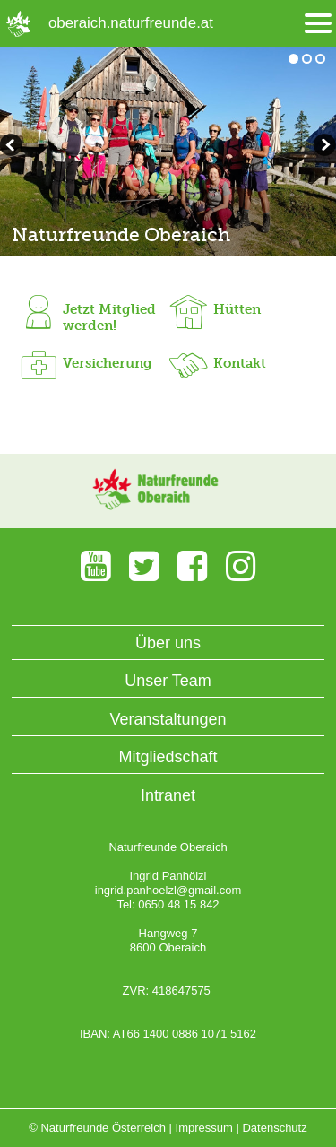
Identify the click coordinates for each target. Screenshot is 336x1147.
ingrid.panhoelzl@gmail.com (168, 890)
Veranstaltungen (167, 719)
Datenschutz (274, 1127)
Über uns (168, 643)
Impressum (204, 1127)
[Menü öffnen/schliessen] (318, 23)
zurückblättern (322, 147)
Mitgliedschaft (167, 757)
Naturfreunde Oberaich (121, 234)
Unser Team (168, 681)
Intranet (168, 795)
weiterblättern (13, 147)
